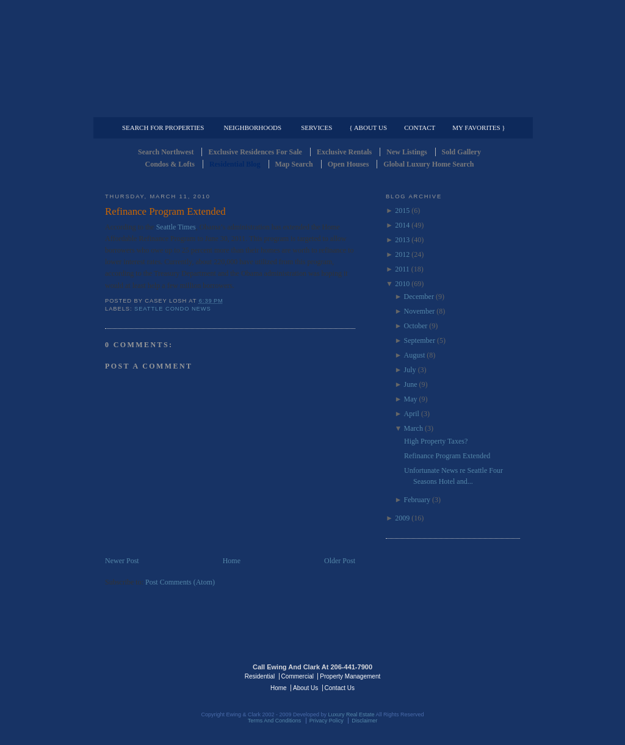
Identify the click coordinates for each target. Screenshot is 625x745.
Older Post (339, 560)
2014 (402, 225)
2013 (402, 240)
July (410, 369)
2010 (402, 283)
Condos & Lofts (170, 164)
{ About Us (368, 127)
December (419, 296)
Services (316, 127)
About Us (305, 688)
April (411, 413)
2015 (402, 210)
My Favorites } (478, 127)
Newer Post (122, 560)
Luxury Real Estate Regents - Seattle (158, 675)
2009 (402, 518)
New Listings (406, 152)
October (416, 326)
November (419, 311)
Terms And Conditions (275, 721)
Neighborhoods (252, 127)
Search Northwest (165, 152)
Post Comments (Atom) (180, 582)
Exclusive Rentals (344, 152)
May (410, 399)
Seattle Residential (312, 58)
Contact (419, 127)
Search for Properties (163, 127)
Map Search (294, 164)
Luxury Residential (167, 107)
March (413, 428)
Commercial (310, 107)
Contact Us (340, 688)
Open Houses (348, 164)
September (419, 340)
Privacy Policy (326, 721)
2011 (402, 269)
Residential (260, 676)
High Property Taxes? (436, 441)
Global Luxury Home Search (428, 164)
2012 (402, 254)
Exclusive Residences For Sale (255, 152)
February (417, 499)
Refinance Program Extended (165, 211)
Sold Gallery (461, 152)
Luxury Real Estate (467, 675)
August (414, 355)
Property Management (456, 107)
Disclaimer (364, 721)
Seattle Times (176, 227)
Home (231, 560)
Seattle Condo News (172, 309)
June (410, 384)
